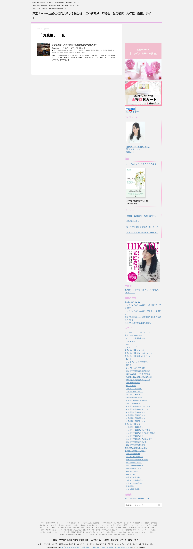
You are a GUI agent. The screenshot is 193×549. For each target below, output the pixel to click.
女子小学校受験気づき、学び (136, 448)
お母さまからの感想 (64, 525)
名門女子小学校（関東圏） (135, 451)
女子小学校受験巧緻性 (134, 436)
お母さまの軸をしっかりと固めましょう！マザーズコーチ (93, 525)
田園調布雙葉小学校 (134, 468)
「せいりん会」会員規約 (90, 523)
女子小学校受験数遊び (134, 427)
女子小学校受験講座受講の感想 (138, 371)
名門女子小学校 (84, 50)
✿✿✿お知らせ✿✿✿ (133, 302)
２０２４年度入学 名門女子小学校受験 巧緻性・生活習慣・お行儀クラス (110, 534)
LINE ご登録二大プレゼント (52, 523)
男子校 (71, 52)
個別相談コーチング (134, 395)
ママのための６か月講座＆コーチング (142, 232)
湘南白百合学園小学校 (134, 466)
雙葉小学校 (130, 486)
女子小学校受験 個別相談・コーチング (142, 227)
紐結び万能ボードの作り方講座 (138, 374)
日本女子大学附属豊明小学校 (137, 460)
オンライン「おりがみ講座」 (137, 362)
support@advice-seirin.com (137, 498)
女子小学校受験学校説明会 (136, 400)
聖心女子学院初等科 (134, 463)
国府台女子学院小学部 (134, 480)
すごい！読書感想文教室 (135, 338)
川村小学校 (130, 474)
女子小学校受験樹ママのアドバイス (138, 353)
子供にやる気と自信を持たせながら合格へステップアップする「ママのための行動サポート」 (90, 530)
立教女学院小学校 (133, 489)
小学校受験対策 (96, 50)
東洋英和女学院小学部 (134, 457)
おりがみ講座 (131, 386)
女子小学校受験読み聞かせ (136, 442)
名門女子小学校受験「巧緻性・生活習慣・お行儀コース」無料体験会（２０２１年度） (86, 527)
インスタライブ (131, 347)
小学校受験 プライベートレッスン (136, 530)
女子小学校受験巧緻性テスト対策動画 (140, 433)
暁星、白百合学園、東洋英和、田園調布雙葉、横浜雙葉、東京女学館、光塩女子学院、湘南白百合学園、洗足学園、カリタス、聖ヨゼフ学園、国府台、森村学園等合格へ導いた (96, 544)
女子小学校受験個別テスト (136, 415)
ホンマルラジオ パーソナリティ (138, 332)
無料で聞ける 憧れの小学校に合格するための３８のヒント (127, 532)
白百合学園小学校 (133, 454)
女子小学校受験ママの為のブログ (66, 50)
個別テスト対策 (57, 52)
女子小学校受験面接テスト (136, 421)
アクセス (135, 525)
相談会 (128, 365)
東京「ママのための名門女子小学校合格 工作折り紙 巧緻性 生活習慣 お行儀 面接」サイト (96, 540)
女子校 (77, 52)
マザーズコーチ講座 (134, 389)
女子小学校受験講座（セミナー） (138, 356)
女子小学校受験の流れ (133, 397)
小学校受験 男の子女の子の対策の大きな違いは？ (74, 45)
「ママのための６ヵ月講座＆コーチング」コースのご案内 (121, 523)
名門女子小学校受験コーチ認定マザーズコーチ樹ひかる (138, 147)
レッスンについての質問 (135, 368)
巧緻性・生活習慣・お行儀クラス (141, 216)
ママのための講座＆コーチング (138, 380)
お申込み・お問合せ (122, 525)
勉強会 (67, 48)
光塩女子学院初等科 (134, 483)
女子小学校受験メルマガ (134, 350)
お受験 (83, 52)
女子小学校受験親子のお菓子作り (139, 439)
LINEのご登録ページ (72, 523)
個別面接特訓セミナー (135, 221)
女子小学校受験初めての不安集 (138, 430)
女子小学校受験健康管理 (135, 445)
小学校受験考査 (108, 50)
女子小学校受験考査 (132, 403)
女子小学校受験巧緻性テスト (137, 409)
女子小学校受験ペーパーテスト (138, 406)
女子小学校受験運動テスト (136, 418)
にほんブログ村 (132, 112)
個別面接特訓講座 (133, 383)
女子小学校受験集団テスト (136, 412)
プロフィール (50, 527)
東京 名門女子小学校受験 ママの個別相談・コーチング (85, 532)
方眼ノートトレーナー (133, 335)
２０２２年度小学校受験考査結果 (138, 323)
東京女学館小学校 (133, 477)
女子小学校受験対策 (78, 48)
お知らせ (129, 344)
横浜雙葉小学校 (132, 471)
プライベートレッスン (134, 392)
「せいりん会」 (131, 341)
